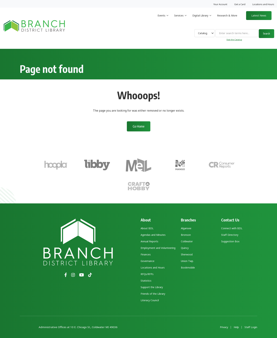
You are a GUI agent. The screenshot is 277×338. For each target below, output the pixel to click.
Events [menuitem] (163, 19)
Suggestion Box (230, 241)
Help (236, 327)
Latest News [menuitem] (258, 15)
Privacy (224, 327)
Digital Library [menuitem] (201, 19)
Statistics (146, 280)
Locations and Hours (263, 4)
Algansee (186, 228)
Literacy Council (150, 300)
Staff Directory (229, 234)
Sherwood (187, 254)
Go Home (139, 126)
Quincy (185, 248)
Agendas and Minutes (153, 234)
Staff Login (250, 327)
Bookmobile (188, 267)
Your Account (220, 4)
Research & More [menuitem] (227, 15)
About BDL (147, 228)
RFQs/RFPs (147, 274)
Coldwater (187, 241)
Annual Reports (149, 241)
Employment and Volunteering (158, 248)
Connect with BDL (231, 228)
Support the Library (152, 287)
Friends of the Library (153, 293)
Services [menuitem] (180, 19)
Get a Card (239, 4)
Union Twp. (187, 261)
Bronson (186, 234)
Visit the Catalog (234, 39)
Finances (146, 254)
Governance (147, 261)
